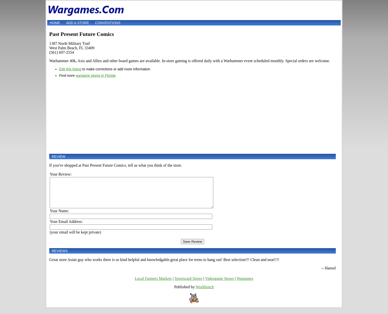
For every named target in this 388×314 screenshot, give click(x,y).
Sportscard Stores (188, 284)
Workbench (205, 293)
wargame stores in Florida (96, 76)
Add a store (77, 23)
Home (55, 23)
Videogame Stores (219, 284)
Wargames (245, 284)
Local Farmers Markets (153, 284)
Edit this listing (70, 69)
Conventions (108, 23)
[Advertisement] (192, 115)
